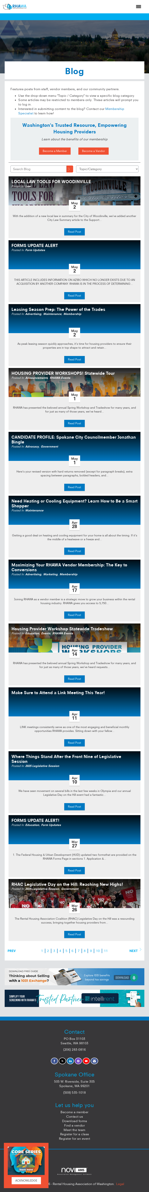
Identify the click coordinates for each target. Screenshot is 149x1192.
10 (98, 951)
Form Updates (35, 250)
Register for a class (74, 1134)
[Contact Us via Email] (94, 1061)
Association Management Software (74, 1171)
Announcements (36, 378)
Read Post (74, 231)
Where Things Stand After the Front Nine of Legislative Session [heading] (66, 759)
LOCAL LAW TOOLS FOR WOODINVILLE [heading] (51, 181)
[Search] (70, 169)
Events (45, 633)
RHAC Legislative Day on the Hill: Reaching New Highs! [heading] (67, 884)
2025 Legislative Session (42, 766)
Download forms (74, 1121)
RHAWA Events (60, 378)
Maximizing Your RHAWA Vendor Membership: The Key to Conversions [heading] (69, 567)
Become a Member (55, 151)
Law (28, 186)
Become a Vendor (93, 151)
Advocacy (32, 446)
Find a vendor (74, 1125)
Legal (120, 1184)
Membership (72, 314)
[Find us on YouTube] (86, 1061)
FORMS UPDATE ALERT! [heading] (35, 820)
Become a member (74, 1112)
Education (32, 633)
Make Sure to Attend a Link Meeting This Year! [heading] (58, 692)
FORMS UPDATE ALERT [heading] (34, 245)
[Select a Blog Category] (107, 169)
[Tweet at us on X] (62, 1061)
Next (135, 950)
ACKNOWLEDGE (26, 1180)
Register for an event (74, 1139)
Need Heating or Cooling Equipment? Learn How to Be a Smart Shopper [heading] (74, 503)
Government (49, 446)
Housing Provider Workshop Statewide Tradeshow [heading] (62, 628)
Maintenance (52, 314)
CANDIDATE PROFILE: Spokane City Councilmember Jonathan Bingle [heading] (73, 439)
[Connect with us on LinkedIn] (70, 1061)
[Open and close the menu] (85, 7)
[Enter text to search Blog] (38, 169)
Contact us (74, 1116)
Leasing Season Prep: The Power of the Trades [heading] (58, 309)
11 (106, 951)
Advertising (33, 314)
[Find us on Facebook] (54, 1061)
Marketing (50, 574)
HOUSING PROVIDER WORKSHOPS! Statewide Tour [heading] (63, 373)
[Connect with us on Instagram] (78, 1061)
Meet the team (74, 1130)
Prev (12, 951)
